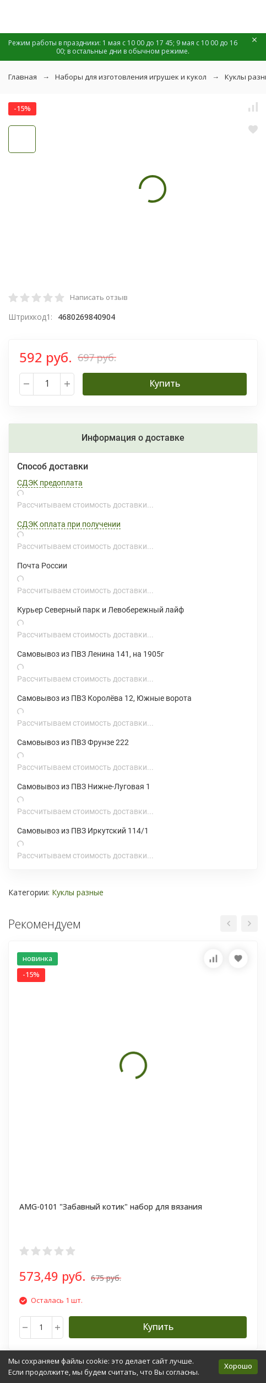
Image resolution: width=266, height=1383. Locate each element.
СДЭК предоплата (50, 482)
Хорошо (238, 1366)
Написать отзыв (99, 297)
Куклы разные (78, 892)
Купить (164, 383)
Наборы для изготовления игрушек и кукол (131, 77)
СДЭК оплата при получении (69, 524)
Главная (22, 77)
